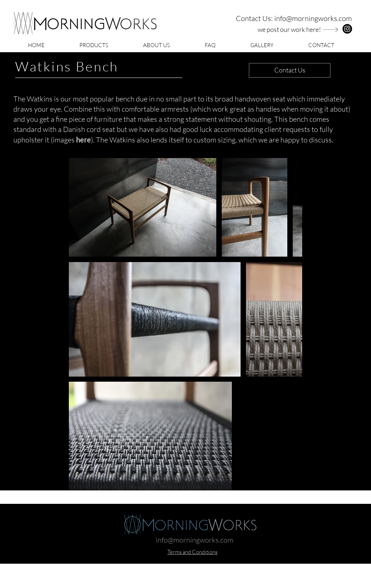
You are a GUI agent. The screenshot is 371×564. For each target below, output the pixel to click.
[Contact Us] (289, 70)
